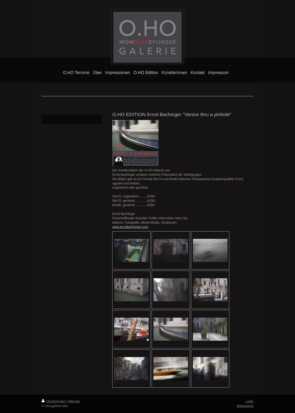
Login (250, 401)
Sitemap (74, 401)
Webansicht (245, 406)
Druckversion (53, 401)
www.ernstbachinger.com (130, 227)
